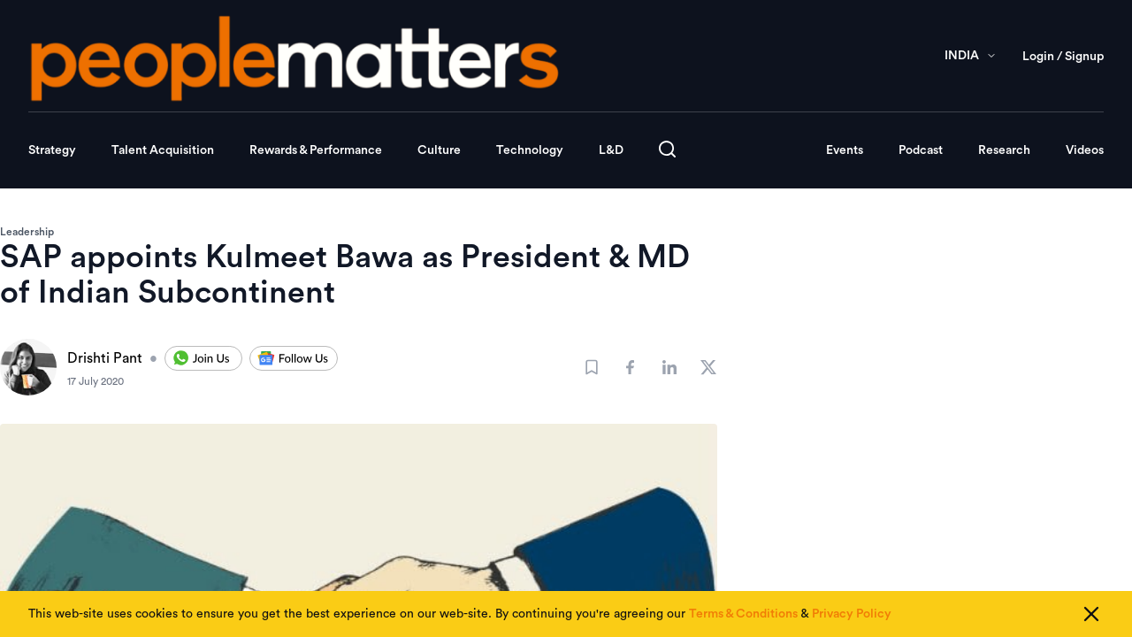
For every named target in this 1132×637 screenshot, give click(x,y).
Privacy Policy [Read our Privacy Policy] (851, 614)
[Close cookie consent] (1091, 614)
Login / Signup (1063, 56)
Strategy (52, 150)
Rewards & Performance (315, 150)
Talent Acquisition (162, 150)
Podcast (921, 150)
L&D (611, 150)
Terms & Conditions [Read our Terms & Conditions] (743, 614)
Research (1004, 150)
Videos (1085, 150)
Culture (439, 150)
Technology (529, 150)
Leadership (27, 231)
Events (844, 150)
